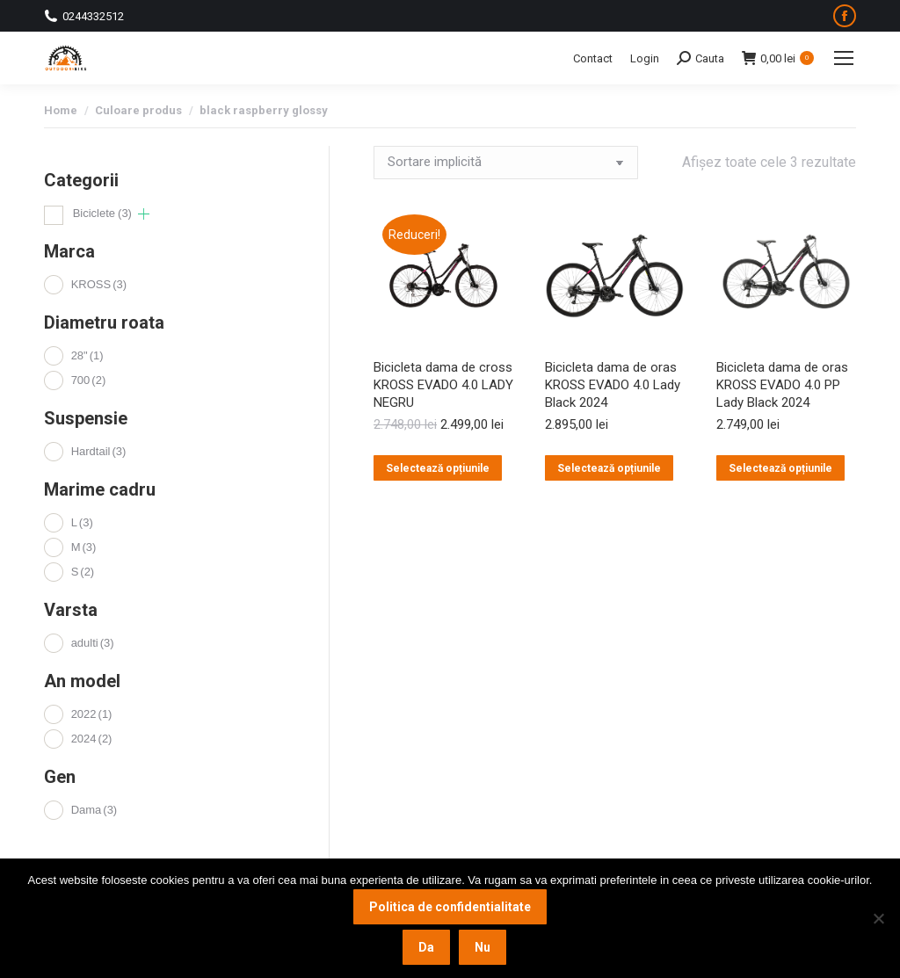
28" (87, 355)
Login (644, 58)
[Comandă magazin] (506, 162)
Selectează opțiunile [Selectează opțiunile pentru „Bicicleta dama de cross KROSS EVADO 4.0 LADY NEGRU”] (438, 468)
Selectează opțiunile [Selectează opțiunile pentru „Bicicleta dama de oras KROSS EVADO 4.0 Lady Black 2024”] (609, 468)
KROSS (99, 284)
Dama (94, 809)
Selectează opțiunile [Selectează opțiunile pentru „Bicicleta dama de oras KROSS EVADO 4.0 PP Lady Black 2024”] (780, 468)
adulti (92, 642)
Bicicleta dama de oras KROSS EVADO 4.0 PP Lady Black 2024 (782, 384)
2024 (91, 738)
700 (88, 380)
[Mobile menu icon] (843, 58)
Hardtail (99, 451)
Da (426, 947)
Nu (482, 947)
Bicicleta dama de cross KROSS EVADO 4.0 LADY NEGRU (443, 384)
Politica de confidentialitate (450, 907)
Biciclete (102, 213)
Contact (593, 58)
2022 (91, 714)
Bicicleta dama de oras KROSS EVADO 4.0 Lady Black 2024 (612, 384)
